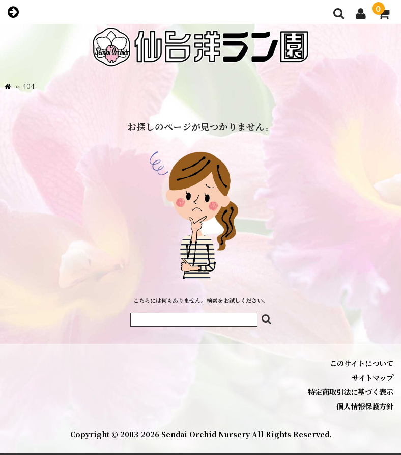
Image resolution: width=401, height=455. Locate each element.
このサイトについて (361, 363)
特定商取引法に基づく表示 (350, 391)
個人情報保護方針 (364, 405)
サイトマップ (372, 377)
